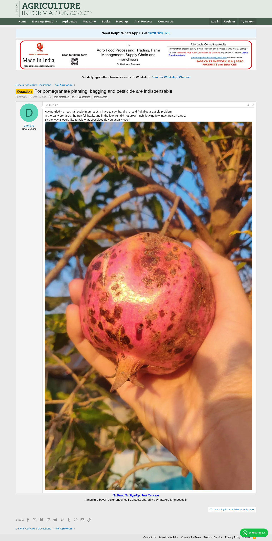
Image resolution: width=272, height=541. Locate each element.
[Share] (247, 105)
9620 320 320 (158, 33)
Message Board (42, 21)
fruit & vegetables (81, 97)
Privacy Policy (233, 537)
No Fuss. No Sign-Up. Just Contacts (136, 495)
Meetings (122, 21)
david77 (23, 96)
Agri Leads (69, 21)
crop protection (61, 97)
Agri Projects (143, 21)
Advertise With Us (168, 537)
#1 (253, 105)
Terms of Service (213, 537)
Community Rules (191, 537)
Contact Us (165, 21)
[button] (56, 21)
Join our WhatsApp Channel (171, 77)
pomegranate (100, 97)
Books (105, 21)
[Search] (248, 21)
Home (22, 21)
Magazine (89, 21)
